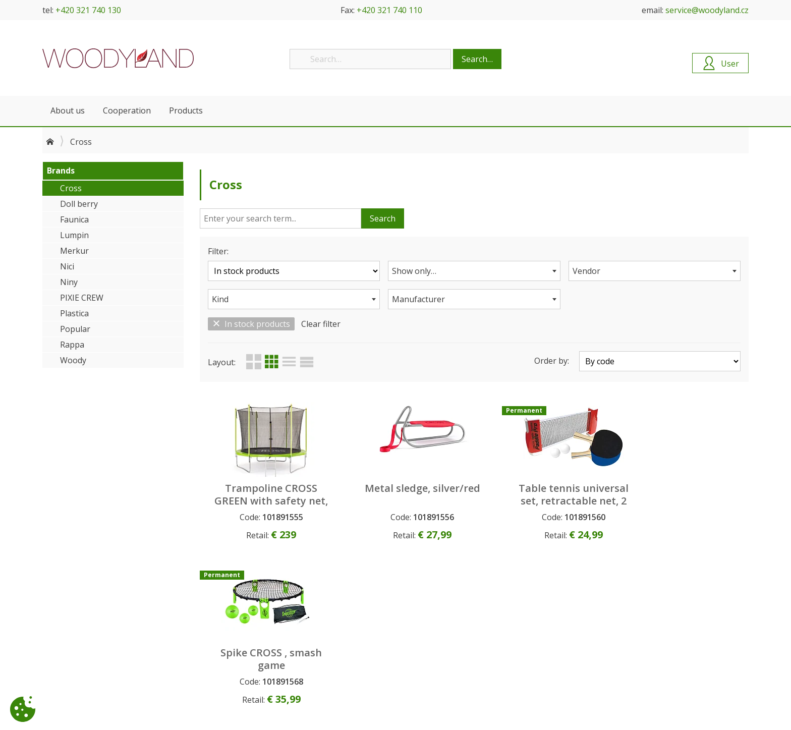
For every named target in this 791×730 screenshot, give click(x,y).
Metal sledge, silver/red (404, 494)
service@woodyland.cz (707, 10)
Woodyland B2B (118, 58)
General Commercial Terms (266, 624)
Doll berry (79, 203)
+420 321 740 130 (88, 10)
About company (69, 614)
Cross (71, 188)
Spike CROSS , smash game (683, 494)
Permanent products (434, 635)
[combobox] (473, 270)
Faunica (74, 219)
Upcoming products (433, 614)
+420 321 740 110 (389, 10)
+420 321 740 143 (626, 688)
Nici (67, 266)
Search (383, 218)
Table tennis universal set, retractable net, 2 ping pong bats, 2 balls (544, 500)
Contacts (57, 624)
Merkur (74, 250)
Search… (477, 59)
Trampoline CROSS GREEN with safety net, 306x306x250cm (265, 500)
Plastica (74, 313)
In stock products (251, 323)
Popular (75, 328)
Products (186, 110)
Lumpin (74, 235)
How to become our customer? (273, 614)
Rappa (72, 344)
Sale (406, 646)
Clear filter (321, 323)
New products (423, 624)
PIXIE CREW (81, 297)
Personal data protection (263, 635)
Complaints (240, 646)
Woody (73, 360)
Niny (69, 282)
